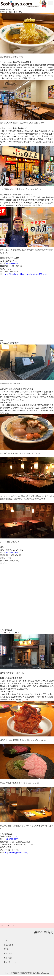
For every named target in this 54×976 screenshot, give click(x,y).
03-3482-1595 (12, 553)
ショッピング (8, 945)
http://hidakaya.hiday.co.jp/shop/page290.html (25, 274)
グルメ (6, 941)
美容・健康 (8, 958)
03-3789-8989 (12, 839)
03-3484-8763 (12, 264)
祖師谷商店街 (20, 4)
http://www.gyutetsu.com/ (16, 853)
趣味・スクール (10, 962)
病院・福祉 (8, 954)
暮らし (6, 949)
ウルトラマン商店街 (43, 4)
